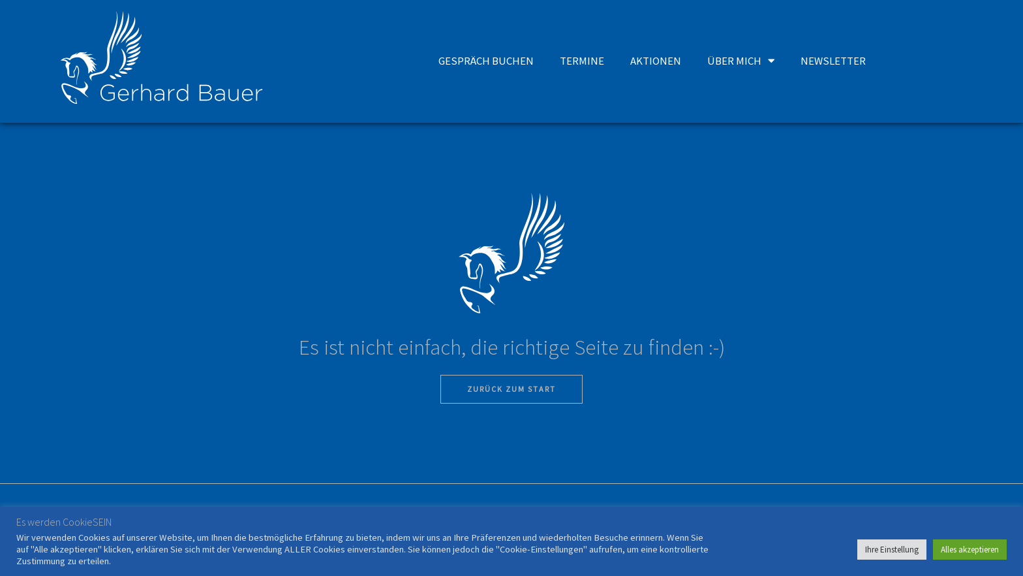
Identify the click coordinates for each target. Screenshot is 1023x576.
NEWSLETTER (833, 60)
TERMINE (585, 60)
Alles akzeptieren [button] (970, 549)
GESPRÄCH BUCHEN (490, 60)
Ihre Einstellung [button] (892, 549)
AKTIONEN (657, 60)
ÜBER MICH (742, 60)
